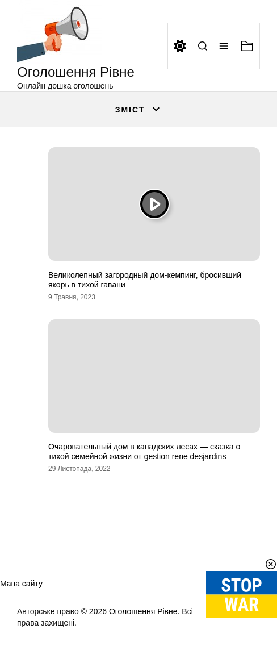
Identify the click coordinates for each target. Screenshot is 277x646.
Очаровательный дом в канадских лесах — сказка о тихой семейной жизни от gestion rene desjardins (144, 451)
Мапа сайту (21, 583)
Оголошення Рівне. (144, 611)
